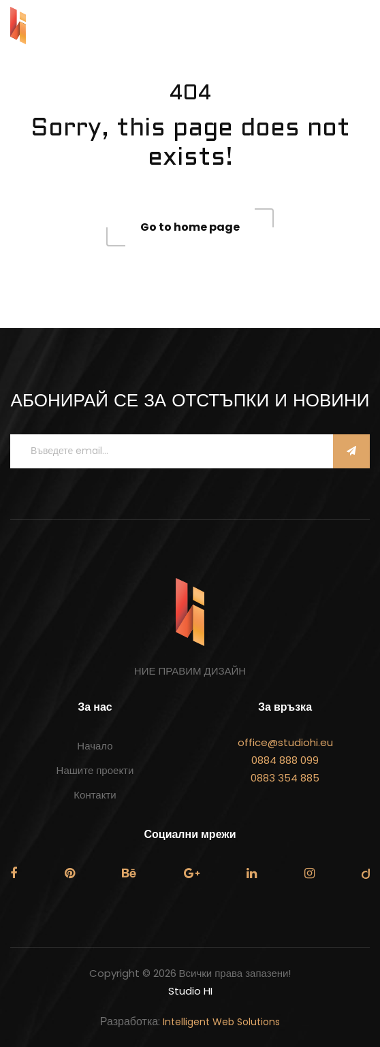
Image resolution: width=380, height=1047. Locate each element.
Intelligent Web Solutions (221, 1022)
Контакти (95, 795)
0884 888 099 (285, 760)
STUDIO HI (61, 25)
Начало (94, 746)
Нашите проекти (95, 770)
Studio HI (190, 991)
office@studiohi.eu (285, 742)
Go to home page (190, 227)
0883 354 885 (285, 778)
